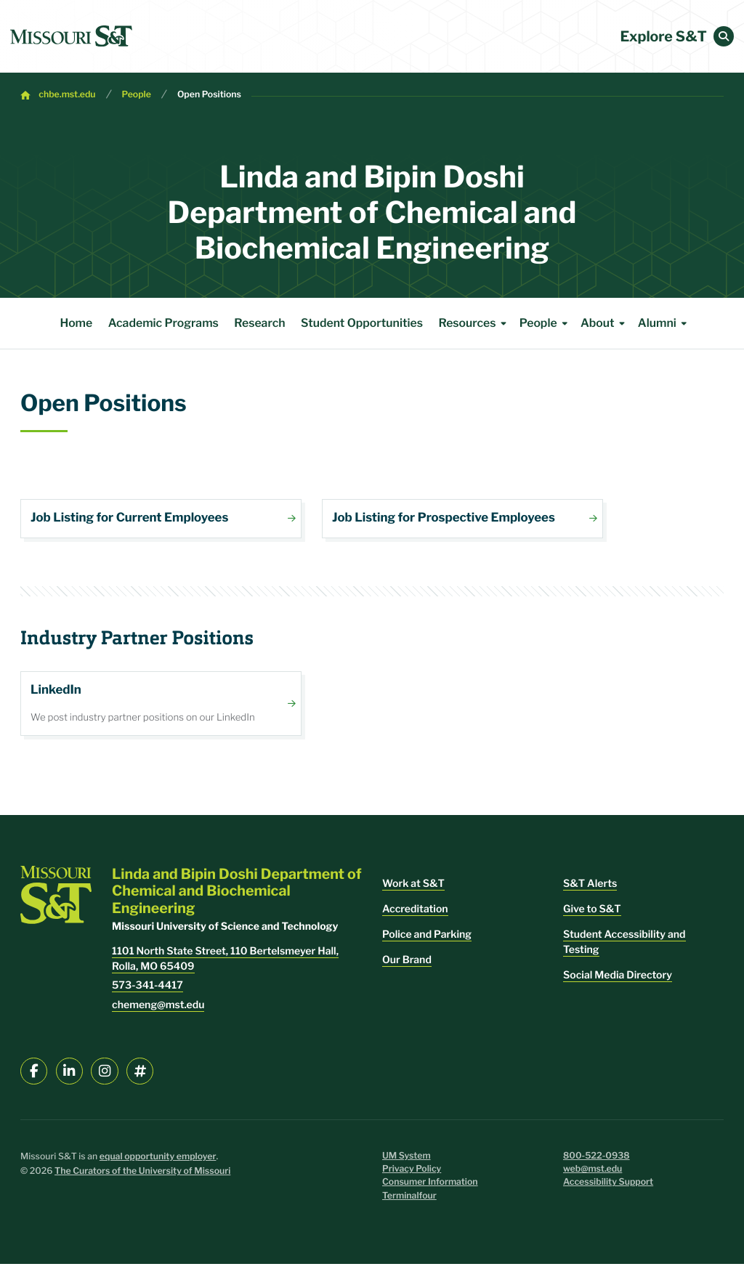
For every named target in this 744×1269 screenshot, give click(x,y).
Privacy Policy (411, 1174)
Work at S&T (413, 889)
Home (76, 323)
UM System (406, 1160)
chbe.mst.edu (67, 94)
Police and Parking (427, 939)
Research (259, 323)
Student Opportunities (362, 323)
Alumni (665, 323)
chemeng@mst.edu (158, 1010)
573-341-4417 (147, 990)
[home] (71, 36)
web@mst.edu (592, 1174)
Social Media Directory (617, 980)
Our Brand (407, 965)
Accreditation (415, 914)
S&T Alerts (590, 889)
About (605, 323)
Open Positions (209, 94)
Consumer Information (430, 1187)
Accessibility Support (608, 1187)
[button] (723, 36)
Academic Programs (163, 323)
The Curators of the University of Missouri (142, 1176)
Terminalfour (409, 1201)
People (136, 94)
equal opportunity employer (158, 1161)
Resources (474, 323)
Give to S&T (592, 914)
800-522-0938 (596, 1160)
